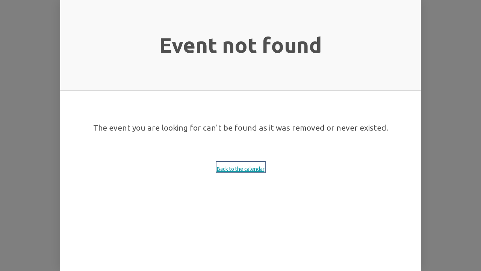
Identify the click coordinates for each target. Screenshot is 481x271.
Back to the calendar (241, 169)
